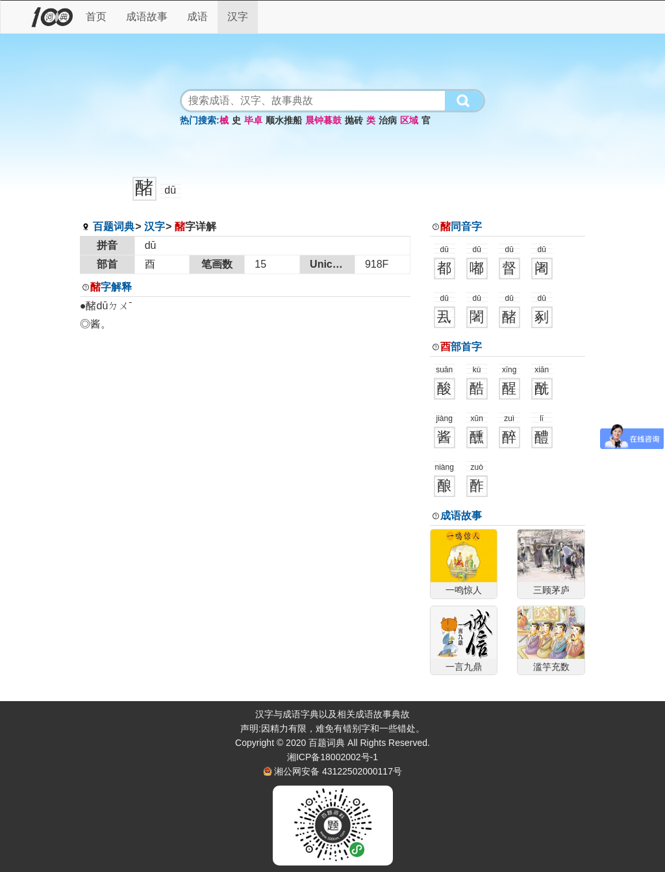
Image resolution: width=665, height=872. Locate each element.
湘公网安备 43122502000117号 (338, 771)
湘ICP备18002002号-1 (332, 757)
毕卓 (253, 120)
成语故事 (147, 16)
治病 (388, 120)
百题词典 (113, 226)
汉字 (237, 16)
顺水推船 (284, 120)
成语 (197, 16)
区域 (409, 120)
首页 (96, 16)
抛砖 (354, 120)
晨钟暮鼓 (323, 120)
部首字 (461, 346)
